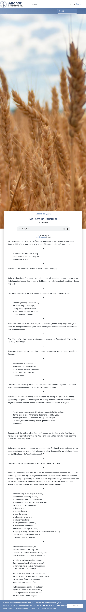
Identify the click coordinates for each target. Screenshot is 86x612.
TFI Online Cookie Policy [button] (46, 608)
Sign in (78, 4)
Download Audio (41, 237)
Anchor (15, 3)
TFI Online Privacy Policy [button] (25, 608)
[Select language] (67, 11)
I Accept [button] (75, 606)
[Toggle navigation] (9, 11)
